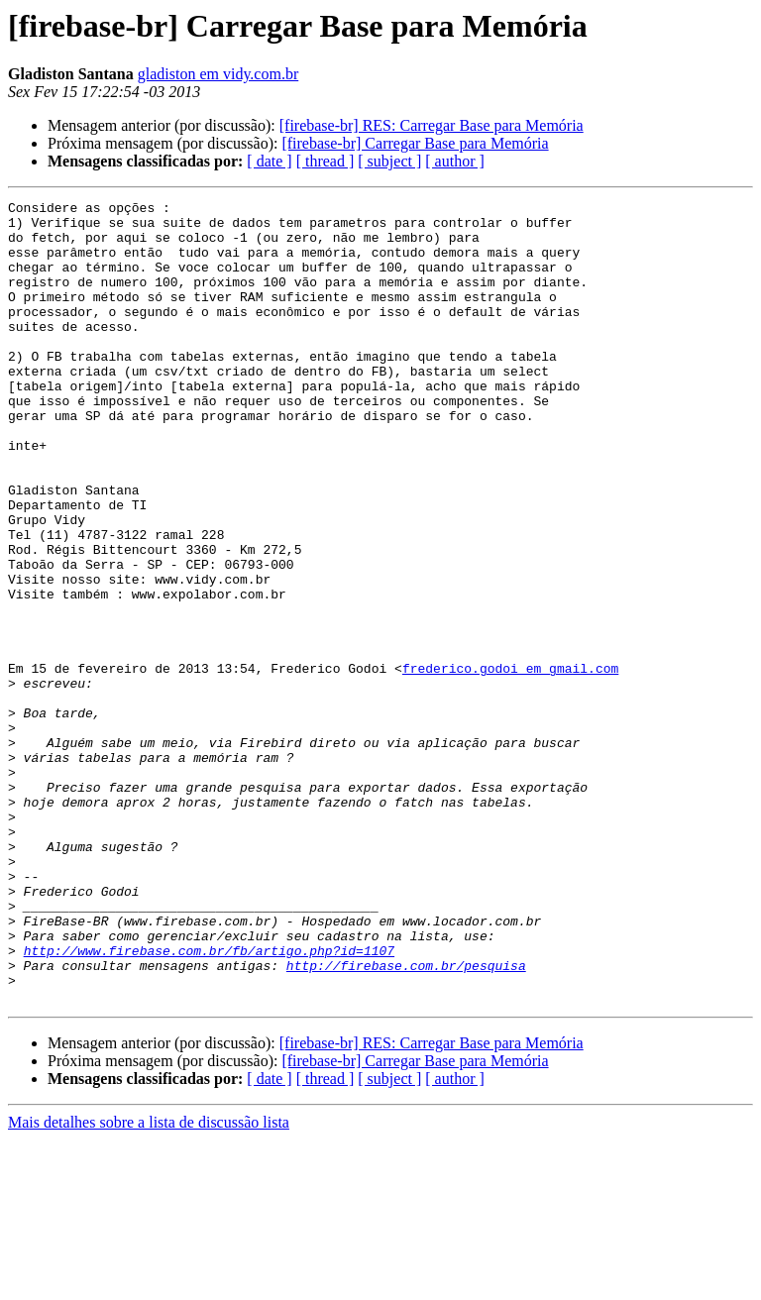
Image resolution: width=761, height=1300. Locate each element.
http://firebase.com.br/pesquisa (406, 1120)
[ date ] (269, 161)
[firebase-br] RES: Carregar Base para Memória (431, 125)
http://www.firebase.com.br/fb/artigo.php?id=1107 (209, 1102)
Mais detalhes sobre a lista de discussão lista (148, 1282)
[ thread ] (325, 161)
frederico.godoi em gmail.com (510, 763)
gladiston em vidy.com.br (218, 73)
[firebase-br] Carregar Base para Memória (414, 143)
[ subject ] (389, 161)
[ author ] (455, 161)
